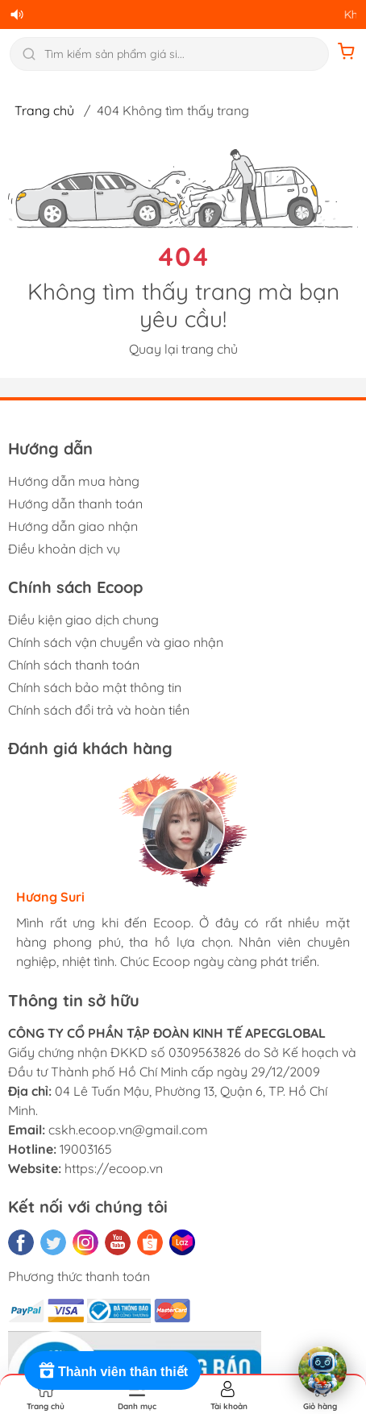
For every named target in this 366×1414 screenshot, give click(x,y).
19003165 (86, 1149)
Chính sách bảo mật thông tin (94, 687)
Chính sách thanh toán (73, 665)
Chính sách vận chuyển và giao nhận (115, 642)
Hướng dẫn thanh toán (75, 504)
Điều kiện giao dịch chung (83, 620)
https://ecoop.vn (113, 1168)
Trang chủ (44, 110)
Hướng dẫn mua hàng (73, 481)
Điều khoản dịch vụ (64, 549)
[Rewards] (112, 1370)
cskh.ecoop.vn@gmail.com (128, 1130)
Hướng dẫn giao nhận (73, 526)
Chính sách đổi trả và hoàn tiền (98, 710)
